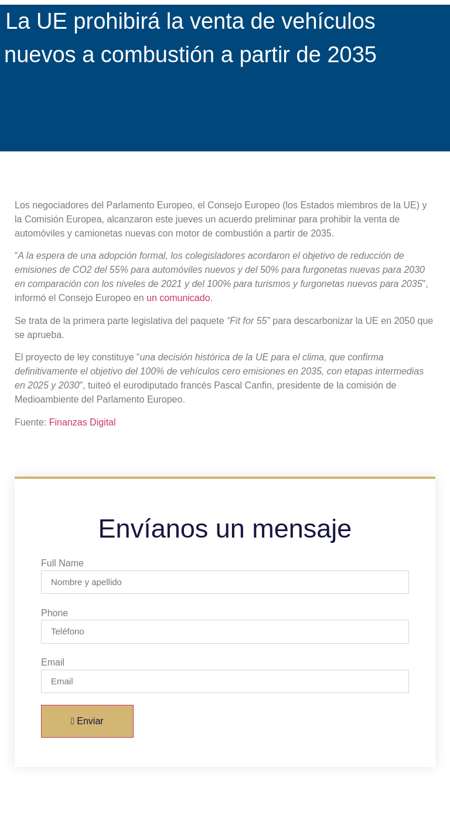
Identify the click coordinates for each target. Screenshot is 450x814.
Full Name (62, 563)
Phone (54, 613)
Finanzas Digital (82, 422)
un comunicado (178, 298)
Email (52, 662)
